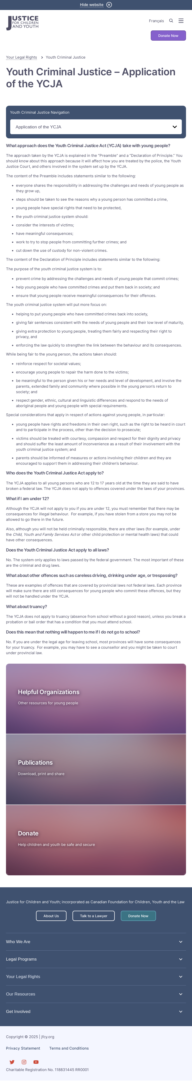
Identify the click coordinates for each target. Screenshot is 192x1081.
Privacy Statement (23, 1049)
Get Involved (18, 1011)
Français (156, 21)
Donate (28, 833)
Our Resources (20, 994)
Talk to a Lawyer (93, 916)
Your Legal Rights (21, 57)
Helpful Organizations (48, 692)
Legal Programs (21, 959)
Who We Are (18, 941)
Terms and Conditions (69, 1049)
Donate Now (167, 35)
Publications (35, 762)
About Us (49, 916)
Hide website (92, 4)
